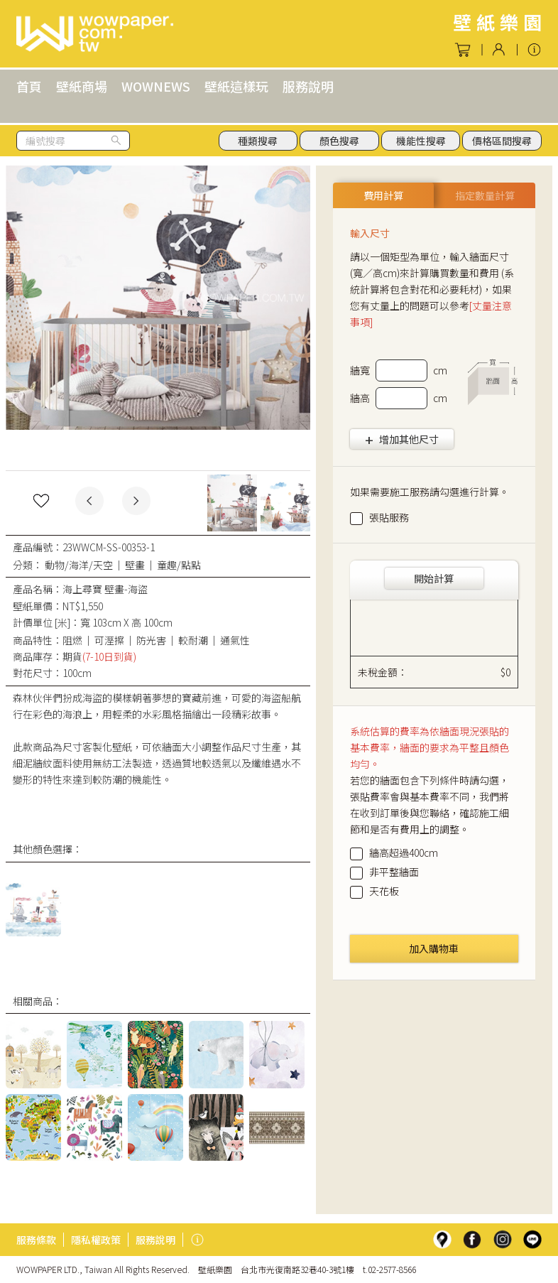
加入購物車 (434, 948)
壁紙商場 (81, 86)
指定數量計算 (485, 195)
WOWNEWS (155, 86)
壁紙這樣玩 (236, 86)
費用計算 (383, 195)
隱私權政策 (96, 1240)
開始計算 (434, 578)
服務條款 (36, 1240)
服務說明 (308, 86)
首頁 (29, 86)
